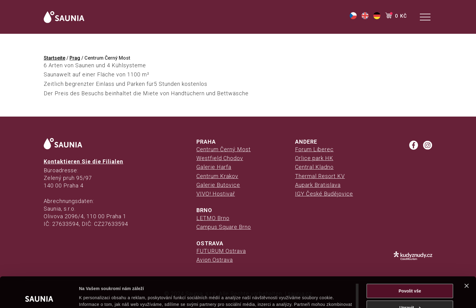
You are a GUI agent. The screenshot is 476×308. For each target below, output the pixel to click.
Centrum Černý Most (223, 149)
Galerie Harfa (213, 167)
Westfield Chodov (219, 158)
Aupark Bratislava (318, 185)
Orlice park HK (314, 158)
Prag (75, 58)
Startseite (54, 58)
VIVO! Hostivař (215, 194)
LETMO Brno (212, 218)
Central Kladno (314, 167)
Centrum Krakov (217, 176)
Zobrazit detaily (94, 296)
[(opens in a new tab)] (353, 17)
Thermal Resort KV (320, 176)
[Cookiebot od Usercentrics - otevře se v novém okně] (39, 296)
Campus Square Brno (223, 227)
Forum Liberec (314, 149)
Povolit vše (410, 260)
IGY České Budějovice (324, 194)
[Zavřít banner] (466, 255)
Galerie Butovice (218, 185)
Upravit (410, 277)
